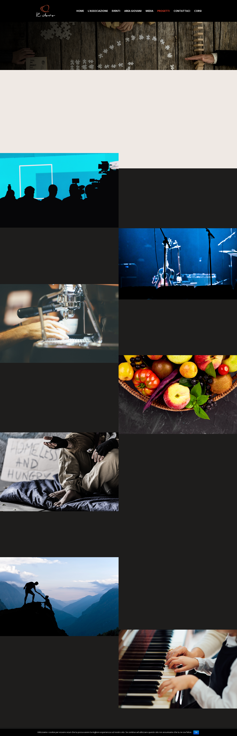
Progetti (163, 11)
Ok (196, 732)
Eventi (116, 11)
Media (149, 11)
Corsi (198, 11)
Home (80, 11)
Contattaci (182, 11)
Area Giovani (133, 11)
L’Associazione (98, 11)
